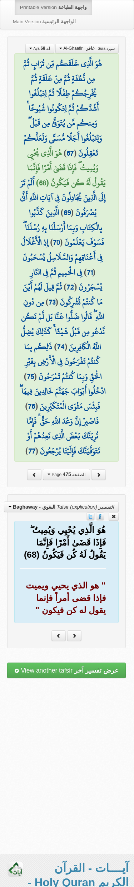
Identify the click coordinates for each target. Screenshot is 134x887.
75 (30, 376)
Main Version (44, 21)
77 (31, 451)
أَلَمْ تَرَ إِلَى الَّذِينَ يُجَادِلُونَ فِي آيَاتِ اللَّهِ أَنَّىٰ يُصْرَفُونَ (62, 197)
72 (70, 287)
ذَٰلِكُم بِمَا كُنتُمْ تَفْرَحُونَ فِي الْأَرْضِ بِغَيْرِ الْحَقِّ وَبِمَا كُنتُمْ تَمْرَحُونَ (62, 361)
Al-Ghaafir (86, 48)
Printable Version (53, 7)
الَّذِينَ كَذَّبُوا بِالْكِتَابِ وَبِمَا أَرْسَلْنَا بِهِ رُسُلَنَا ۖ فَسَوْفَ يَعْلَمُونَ (63, 227)
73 (52, 302)
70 (56, 242)
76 (31, 406)
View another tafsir (66, 670)
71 (90, 272)
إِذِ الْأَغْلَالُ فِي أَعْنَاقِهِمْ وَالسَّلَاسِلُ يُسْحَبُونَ (62, 249)
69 (67, 212)
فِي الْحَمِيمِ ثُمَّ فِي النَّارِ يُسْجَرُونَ (66, 280)
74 (60, 347)
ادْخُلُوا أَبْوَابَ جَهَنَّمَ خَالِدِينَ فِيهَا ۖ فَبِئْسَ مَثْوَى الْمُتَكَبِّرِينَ (62, 398)
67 (70, 153)
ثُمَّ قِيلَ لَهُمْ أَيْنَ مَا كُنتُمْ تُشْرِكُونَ (62, 294)
